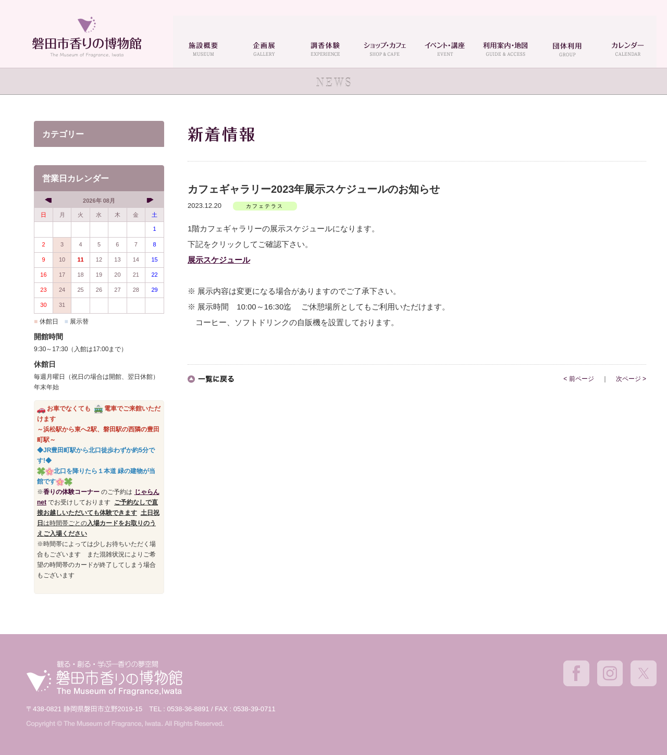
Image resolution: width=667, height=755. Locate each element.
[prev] (49, 200)
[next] (148, 200)
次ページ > (631, 378)
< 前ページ (578, 378)
